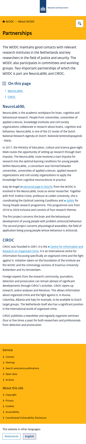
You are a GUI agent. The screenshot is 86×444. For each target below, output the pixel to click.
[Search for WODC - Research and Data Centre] (79, 23)
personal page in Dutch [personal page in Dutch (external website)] (36, 186)
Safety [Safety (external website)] (69, 200)
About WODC (26, 21)
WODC (8, 21)
